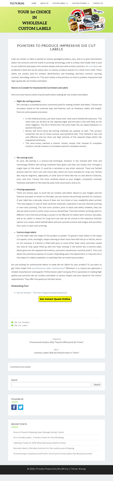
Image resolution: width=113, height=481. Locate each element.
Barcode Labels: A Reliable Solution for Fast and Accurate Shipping (43, 448)
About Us (44, 3)
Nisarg (82, 468)
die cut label (20, 325)
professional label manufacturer (49, 268)
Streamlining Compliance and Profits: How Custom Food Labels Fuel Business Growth (52, 453)
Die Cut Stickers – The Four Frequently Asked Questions (42, 292)
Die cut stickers (22, 322)
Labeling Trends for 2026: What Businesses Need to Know (39, 442)
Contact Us (98, 3)
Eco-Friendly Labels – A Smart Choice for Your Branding (38, 437)
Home (34, 3)
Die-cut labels (92, 66)
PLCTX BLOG (17, 3)
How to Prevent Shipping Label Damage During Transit (38, 432)
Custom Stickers (79, 3)
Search (14, 380)
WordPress (63, 468)
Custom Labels (59, 3)
